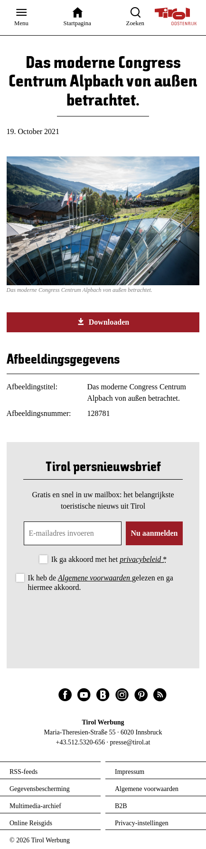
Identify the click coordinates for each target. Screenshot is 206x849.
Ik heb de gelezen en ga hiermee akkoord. (100, 582)
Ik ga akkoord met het (109, 559)
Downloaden (103, 322)
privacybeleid (141, 559)
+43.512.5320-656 (80, 742)
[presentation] (103, 619)
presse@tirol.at (130, 742)
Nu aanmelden (154, 533)
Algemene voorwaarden (95, 578)
